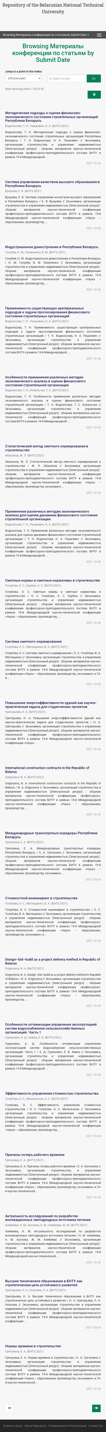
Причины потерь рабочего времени (34, 1155)
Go (94, 78)
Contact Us (95, 1425)
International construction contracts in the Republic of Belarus (47, 770)
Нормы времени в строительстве (33, 1346)
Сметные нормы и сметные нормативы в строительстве (52, 580)
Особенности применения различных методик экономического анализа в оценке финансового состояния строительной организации (45, 381)
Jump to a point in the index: (23, 71)
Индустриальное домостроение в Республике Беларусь (51, 247)
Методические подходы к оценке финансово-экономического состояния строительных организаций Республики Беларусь (51, 117)
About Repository (36, 1425)
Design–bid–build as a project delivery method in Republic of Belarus (52, 961)
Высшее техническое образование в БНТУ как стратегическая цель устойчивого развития (43, 1283)
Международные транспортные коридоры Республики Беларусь (51, 835)
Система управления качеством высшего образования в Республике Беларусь (52, 184)
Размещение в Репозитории (68, 1425)
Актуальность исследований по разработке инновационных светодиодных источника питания (48, 1218)
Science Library (13, 1425)
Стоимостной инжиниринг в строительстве (41, 898)
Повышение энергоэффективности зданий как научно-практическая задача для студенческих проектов (51, 705)
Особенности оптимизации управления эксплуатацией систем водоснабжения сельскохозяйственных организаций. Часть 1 (51, 1028)
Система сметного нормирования (33, 641)
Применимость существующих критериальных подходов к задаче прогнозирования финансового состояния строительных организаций (47, 312)
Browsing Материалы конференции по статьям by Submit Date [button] (46, 34)
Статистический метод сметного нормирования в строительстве (46, 448)
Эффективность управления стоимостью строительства (52, 1093)
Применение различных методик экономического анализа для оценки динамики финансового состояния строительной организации (51, 515)
